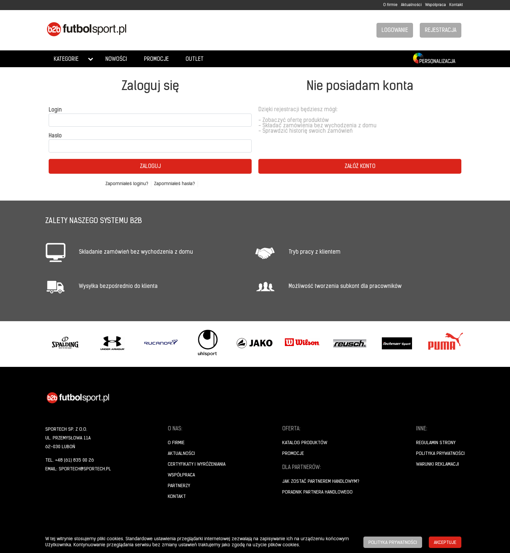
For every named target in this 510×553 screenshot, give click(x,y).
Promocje (156, 59)
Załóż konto (360, 166)
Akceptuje (445, 542)
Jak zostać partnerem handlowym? (320, 481)
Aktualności (411, 5)
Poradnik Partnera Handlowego (317, 492)
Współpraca (435, 5)
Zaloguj (150, 166)
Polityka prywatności (440, 453)
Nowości (116, 59)
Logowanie (394, 30)
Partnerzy (179, 485)
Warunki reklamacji (437, 464)
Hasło (55, 136)
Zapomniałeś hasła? (174, 183)
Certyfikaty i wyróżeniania (196, 464)
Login (55, 110)
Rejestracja (440, 30)
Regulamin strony (436, 442)
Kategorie (66, 59)
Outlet (195, 59)
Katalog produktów (304, 442)
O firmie (390, 5)
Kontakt (456, 5)
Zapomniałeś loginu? (126, 183)
